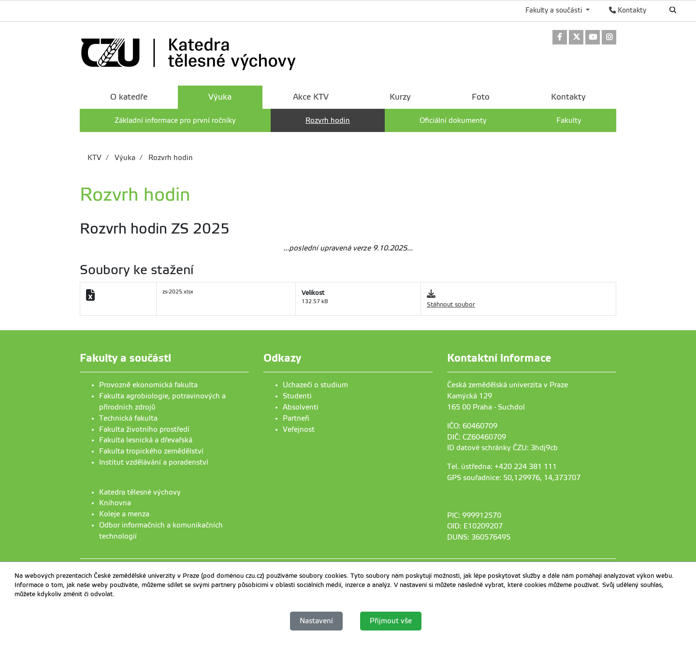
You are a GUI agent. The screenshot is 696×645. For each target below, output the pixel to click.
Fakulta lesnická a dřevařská (145, 440)
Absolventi (301, 407)
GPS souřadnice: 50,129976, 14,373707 (513, 478)
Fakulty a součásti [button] (554, 10)
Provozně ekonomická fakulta (148, 385)
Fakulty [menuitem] (568, 120)
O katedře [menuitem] (128, 97)
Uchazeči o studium (315, 385)
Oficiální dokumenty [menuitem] (453, 120)
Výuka (124, 157)
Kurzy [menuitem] (400, 97)
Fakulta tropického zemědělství (151, 451)
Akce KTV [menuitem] (311, 97)
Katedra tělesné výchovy (140, 492)
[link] (559, 38)
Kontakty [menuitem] (568, 97)
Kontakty (627, 10)
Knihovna (115, 503)
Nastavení (316, 621)
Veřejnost (299, 429)
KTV (94, 157)
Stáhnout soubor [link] (451, 304)
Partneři (296, 418)
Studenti (297, 396)
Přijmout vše (391, 621)
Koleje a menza (124, 514)
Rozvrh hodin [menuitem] (327, 120)
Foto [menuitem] (481, 97)
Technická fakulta (128, 418)
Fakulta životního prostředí (144, 429)
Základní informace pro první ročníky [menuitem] (175, 120)
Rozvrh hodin (169, 157)
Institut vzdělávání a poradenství (153, 462)
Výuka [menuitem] (220, 97)
